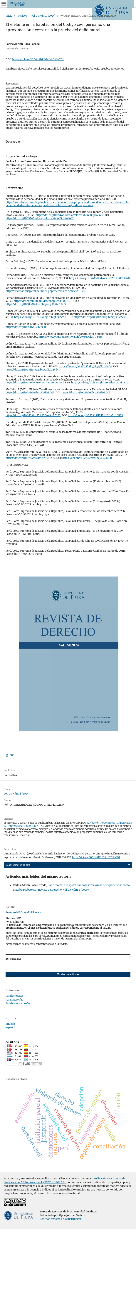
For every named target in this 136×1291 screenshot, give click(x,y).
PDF (11, 817)
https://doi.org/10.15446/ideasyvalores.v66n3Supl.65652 (70, 277)
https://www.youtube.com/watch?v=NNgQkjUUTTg (70, 399)
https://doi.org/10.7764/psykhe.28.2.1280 (30, 520)
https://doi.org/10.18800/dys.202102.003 (30, 454)
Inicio (9, 15)
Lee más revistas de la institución (60, 1281)
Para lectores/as (14, 1058)
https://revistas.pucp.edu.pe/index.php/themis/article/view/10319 (45, 353)
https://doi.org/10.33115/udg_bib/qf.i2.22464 (85, 428)
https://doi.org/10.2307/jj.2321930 (26, 389)
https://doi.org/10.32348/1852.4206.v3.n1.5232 (33, 477)
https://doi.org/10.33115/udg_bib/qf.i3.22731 (40, 379)
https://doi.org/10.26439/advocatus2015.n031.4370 (99, 340)
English (10, 1086)
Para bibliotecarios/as (18, 1065)
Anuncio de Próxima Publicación (23, 974)
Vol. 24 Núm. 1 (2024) (43, 15)
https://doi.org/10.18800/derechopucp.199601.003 (44, 363)
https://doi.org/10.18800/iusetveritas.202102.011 (35, 444)
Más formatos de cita (18, 927)
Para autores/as (14, 1061)
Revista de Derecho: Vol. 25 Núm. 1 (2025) (63, 951)
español (10, 1089)
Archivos (22, 15)
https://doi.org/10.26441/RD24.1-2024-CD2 (38, 59)
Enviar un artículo (68, 1036)
